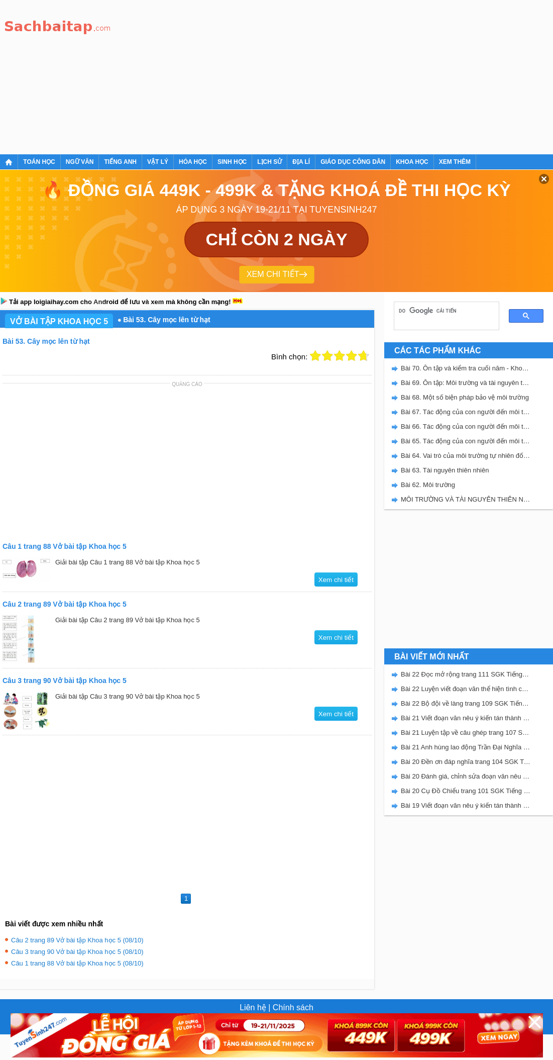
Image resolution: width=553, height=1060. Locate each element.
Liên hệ (253, 1007)
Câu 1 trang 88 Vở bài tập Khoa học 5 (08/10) (77, 963)
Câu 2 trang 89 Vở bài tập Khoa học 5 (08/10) (77, 940)
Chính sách (293, 1007)
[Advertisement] (219, 75)
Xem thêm (455, 161)
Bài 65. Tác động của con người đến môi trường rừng (465, 441)
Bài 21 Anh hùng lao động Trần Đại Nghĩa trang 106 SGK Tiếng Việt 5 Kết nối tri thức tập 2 (465, 747)
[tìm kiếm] (443, 310)
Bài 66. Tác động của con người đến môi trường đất (465, 426)
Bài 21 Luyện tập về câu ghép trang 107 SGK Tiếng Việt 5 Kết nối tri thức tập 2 (465, 732)
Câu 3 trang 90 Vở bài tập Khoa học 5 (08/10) (77, 951)
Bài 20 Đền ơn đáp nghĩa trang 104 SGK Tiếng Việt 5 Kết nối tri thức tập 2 (465, 761)
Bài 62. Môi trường (428, 485)
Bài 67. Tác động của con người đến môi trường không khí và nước (465, 412)
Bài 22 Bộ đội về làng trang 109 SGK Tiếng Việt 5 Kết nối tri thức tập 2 (465, 703)
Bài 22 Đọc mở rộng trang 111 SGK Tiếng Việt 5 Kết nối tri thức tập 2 (465, 674)
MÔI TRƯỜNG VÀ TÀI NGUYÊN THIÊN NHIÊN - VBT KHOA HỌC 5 (465, 499)
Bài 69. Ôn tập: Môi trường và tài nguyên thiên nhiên (465, 383)
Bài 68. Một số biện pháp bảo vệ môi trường (465, 397)
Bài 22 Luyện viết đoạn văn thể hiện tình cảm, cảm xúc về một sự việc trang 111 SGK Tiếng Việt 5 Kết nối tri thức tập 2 (465, 689)
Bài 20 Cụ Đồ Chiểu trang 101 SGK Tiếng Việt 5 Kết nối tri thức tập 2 (465, 791)
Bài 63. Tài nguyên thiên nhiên (445, 470)
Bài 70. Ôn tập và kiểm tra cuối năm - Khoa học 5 (465, 368)
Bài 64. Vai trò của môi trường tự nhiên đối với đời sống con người (465, 455)
